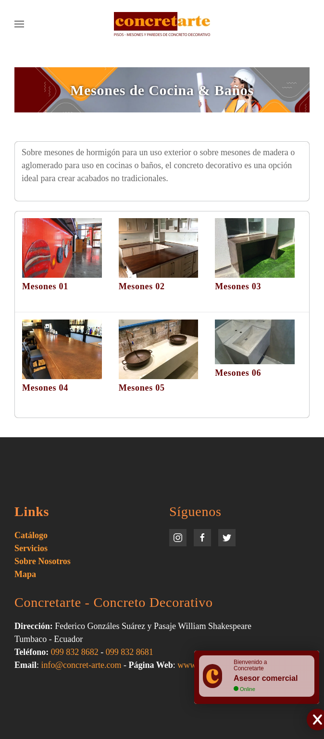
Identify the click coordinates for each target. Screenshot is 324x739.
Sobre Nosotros (42, 561)
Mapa (25, 574)
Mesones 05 (142, 388)
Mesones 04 (45, 388)
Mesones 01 (45, 286)
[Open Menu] (19, 24)
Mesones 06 (238, 373)
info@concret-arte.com (81, 665)
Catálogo (31, 535)
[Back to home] (162, 24)
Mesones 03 (238, 286)
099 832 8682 (75, 652)
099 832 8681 (129, 652)
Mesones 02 (142, 286)
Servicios (31, 548)
